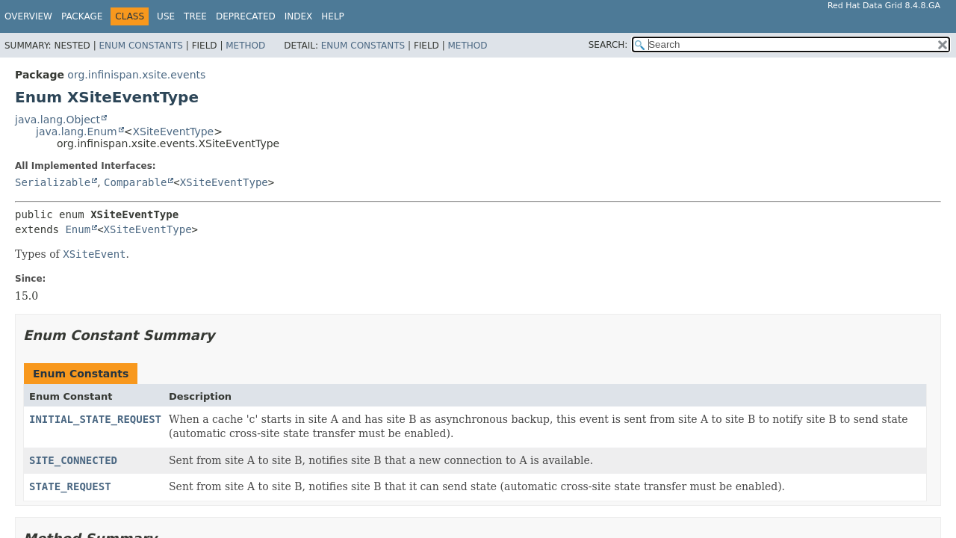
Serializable (52, 182)
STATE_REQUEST (70, 486)
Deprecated (246, 16)
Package (81, 16)
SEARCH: (608, 45)
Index (299, 16)
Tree (195, 16)
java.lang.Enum (76, 131)
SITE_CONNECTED (73, 460)
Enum (77, 229)
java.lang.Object (57, 120)
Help (332, 16)
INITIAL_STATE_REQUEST (95, 419)
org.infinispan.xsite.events (136, 75)
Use (166, 16)
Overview (28, 16)
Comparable (135, 182)
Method (245, 45)
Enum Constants (140, 45)
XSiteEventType (173, 131)
